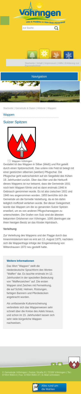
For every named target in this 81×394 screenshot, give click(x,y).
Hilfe (60, 63)
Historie (41, 108)
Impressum (50, 63)
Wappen (51, 108)
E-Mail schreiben (51, 375)
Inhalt (40, 63)
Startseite (30, 63)
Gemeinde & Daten (25, 108)
